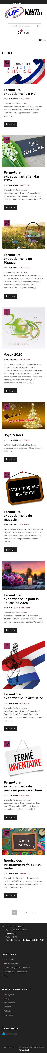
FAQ (5, 976)
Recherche (38, 26)
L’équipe (7, 999)
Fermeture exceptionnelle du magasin (18, 515)
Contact (7, 1007)
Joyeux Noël (13, 435)
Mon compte (9, 1003)
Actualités (8, 1011)
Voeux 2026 (13, 354)
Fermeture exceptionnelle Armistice (23, 696)
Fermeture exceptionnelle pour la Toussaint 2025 (21, 599)
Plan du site (9, 959)
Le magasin (9, 994)
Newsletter (8, 1015)
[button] (40, 40)
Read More (10, 124)
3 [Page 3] (26, 912)
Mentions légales (11, 963)
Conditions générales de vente (17, 967)
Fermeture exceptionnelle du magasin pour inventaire (23, 786)
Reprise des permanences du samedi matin (23, 864)
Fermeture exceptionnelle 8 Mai (20, 92)
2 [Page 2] (20, 912)
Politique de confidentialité (15, 972)
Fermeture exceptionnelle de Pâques (18, 258)
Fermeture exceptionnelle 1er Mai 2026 (21, 176)
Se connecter (17, 3)
